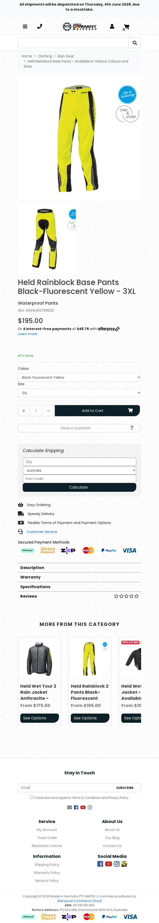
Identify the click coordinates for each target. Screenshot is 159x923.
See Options (34, 718)
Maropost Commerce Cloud (79, 901)
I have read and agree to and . (79, 798)
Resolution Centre (47, 845)
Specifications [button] (35, 587)
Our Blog (112, 837)
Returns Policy (47, 880)
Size (21, 384)
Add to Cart (108, 410)
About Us (112, 829)
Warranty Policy (47, 872)
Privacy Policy (118, 798)
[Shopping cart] (126, 26)
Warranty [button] (30, 577)
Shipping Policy (47, 864)
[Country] (79, 470)
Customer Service (42, 531)
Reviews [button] (79, 596)
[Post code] (79, 479)
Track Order (47, 837)
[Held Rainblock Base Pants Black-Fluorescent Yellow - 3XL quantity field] (36, 410)
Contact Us (112, 845)
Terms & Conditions (86, 798)
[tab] (79, 567)
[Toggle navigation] (25, 26)
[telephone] (39, 26)
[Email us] (69, 807)
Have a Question (97, 428)
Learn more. (28, 333)
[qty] (79, 462)
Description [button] (32, 567)
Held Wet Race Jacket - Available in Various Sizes (138, 695)
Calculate (78, 487)
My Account (47, 829)
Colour (23, 368)
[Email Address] (66, 788)
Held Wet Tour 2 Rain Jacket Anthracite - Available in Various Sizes (38, 698)
